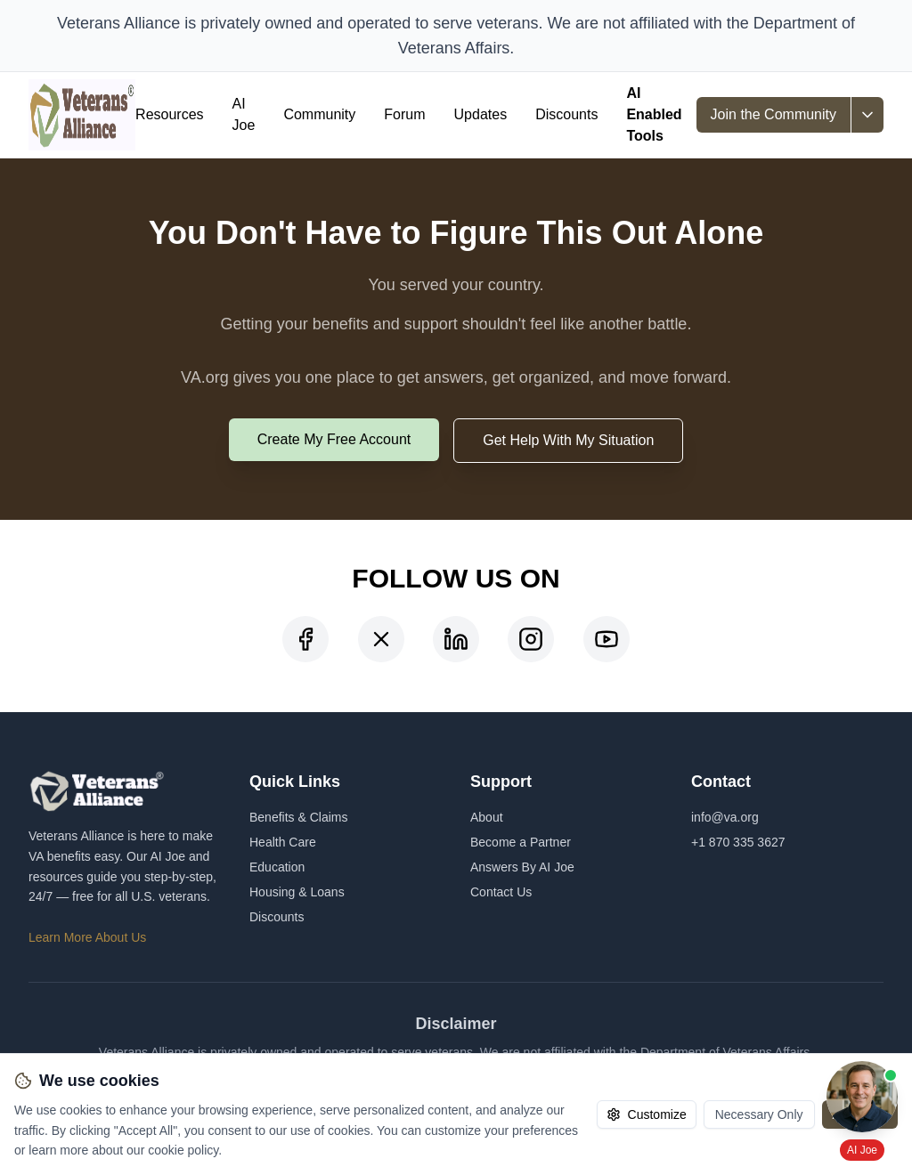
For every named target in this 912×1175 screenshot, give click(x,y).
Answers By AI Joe (522, 867)
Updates (481, 114)
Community (319, 114)
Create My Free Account (334, 439)
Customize (647, 1114)
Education (277, 867)
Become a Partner (520, 842)
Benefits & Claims (298, 817)
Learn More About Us (87, 937)
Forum (404, 114)
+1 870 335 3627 (738, 842)
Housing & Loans (297, 892)
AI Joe (244, 114)
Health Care (282, 842)
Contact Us (501, 892)
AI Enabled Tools (653, 114)
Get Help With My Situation (568, 440)
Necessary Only (759, 1114)
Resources (169, 114)
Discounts (566, 114)
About (486, 817)
